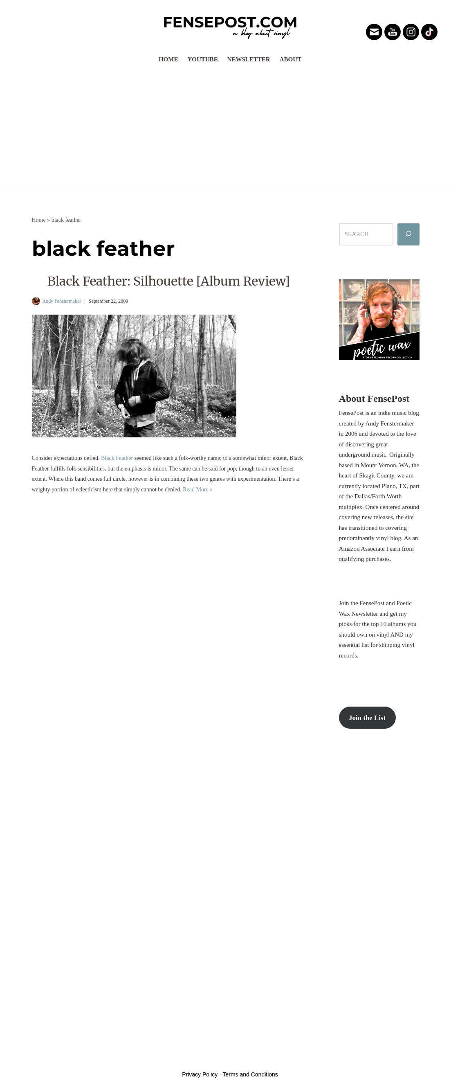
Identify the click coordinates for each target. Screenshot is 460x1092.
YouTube (202, 59)
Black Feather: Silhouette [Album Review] (168, 281)
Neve (38, 1059)
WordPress (92, 1059)
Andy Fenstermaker (62, 301)
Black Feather (117, 458)
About (290, 59)
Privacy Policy (200, 1074)
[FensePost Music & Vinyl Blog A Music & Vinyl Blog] (230, 25)
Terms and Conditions (250, 1074)
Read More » (198, 489)
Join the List (367, 718)
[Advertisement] (230, 129)
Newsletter (248, 59)
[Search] (408, 234)
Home (168, 59)
